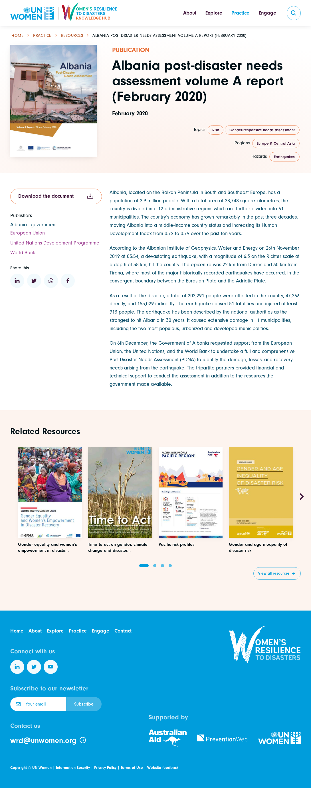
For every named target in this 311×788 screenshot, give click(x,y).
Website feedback (162, 767)
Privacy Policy (105, 767)
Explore (213, 13)
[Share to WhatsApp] (51, 281)
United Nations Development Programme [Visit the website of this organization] (54, 243)
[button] (144, 565)
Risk (215, 130)
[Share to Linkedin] (17, 281)
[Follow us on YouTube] (51, 667)
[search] (294, 13)
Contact (123, 631)
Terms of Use (132, 767)
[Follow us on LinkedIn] (17, 667)
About (189, 13)
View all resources (274, 573)
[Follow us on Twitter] (34, 667)
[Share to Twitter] (34, 281)
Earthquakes (284, 157)
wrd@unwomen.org (48, 740)
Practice (240, 13)
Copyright (18, 767)
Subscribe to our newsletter (49, 688)
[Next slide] (301, 497)
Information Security (73, 767)
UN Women (42, 767)
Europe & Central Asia (276, 143)
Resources (72, 35)
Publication (131, 50)
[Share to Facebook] (68, 281)
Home (17, 35)
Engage (267, 13)
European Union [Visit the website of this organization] (27, 233)
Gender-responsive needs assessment (262, 130)
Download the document (56, 196)
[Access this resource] (50, 521)
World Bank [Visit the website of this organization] (22, 253)
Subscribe (84, 704)
